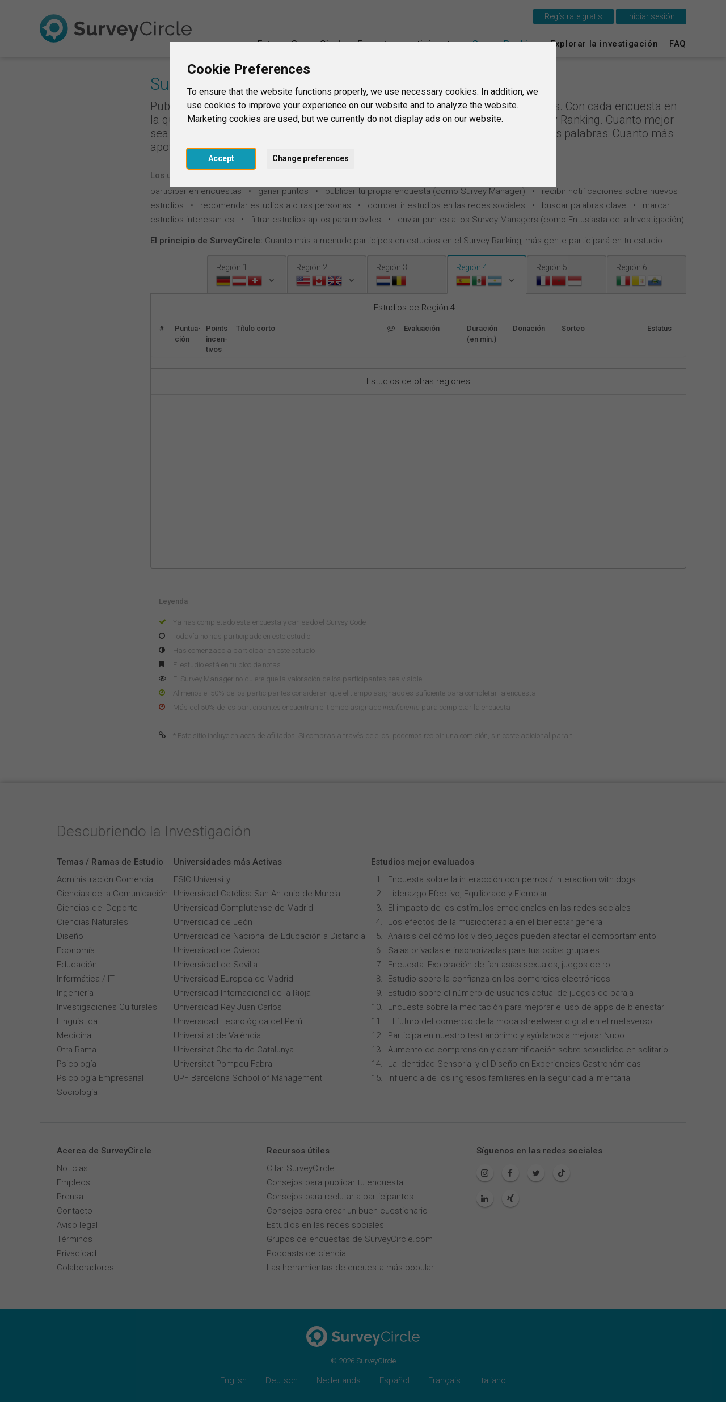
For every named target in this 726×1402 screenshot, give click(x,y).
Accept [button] (221, 158)
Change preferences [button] (310, 158)
